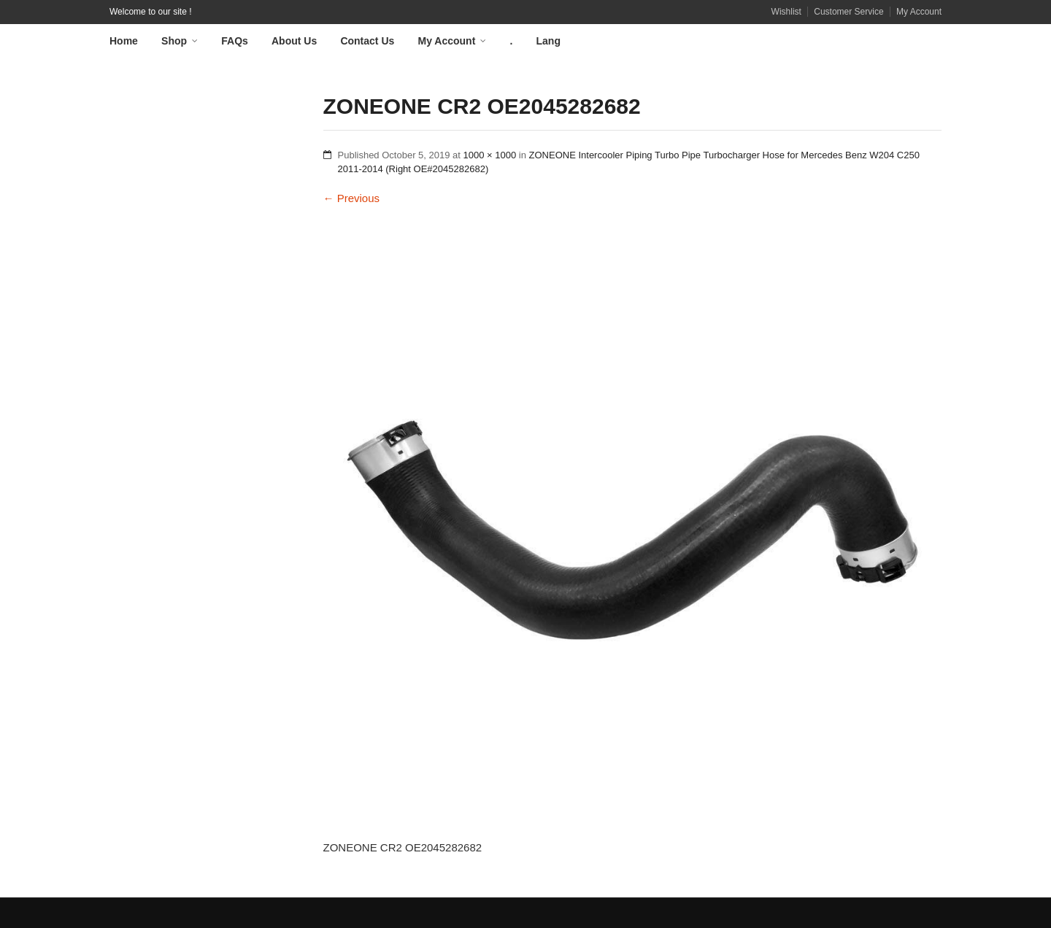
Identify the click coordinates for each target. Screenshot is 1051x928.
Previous (351, 198)
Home (123, 41)
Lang (548, 41)
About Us (294, 41)
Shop (174, 41)
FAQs (234, 41)
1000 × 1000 (490, 155)
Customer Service (848, 12)
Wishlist (786, 12)
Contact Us (367, 41)
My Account (919, 12)
